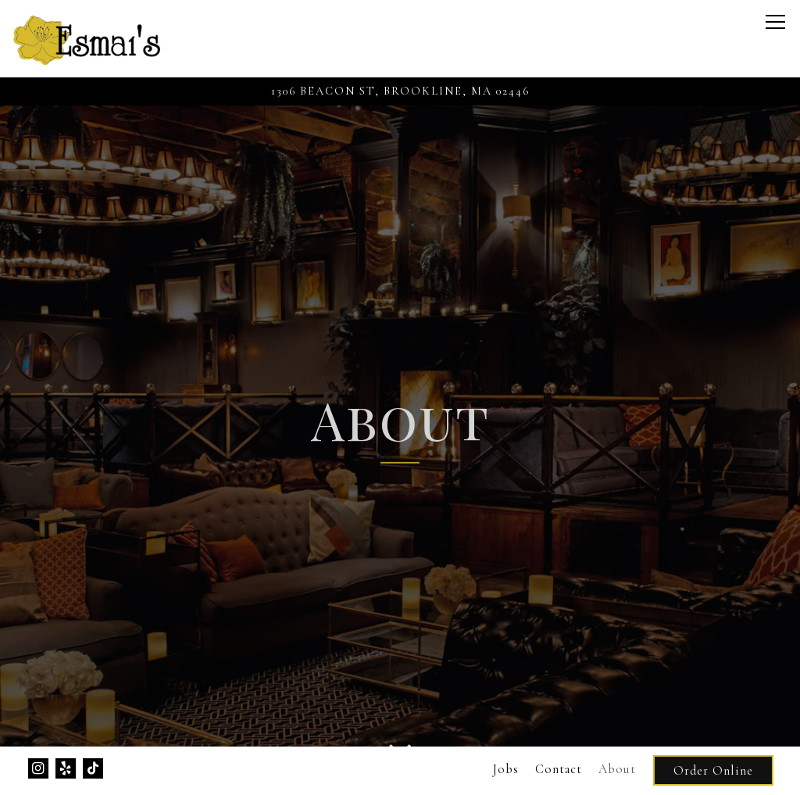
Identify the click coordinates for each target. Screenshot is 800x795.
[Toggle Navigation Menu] (775, 22)
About (617, 769)
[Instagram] (38, 768)
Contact (558, 769)
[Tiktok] (93, 768)
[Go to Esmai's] (400, 91)
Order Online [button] (713, 771)
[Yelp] (65, 768)
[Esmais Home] (86, 38)
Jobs (506, 769)
